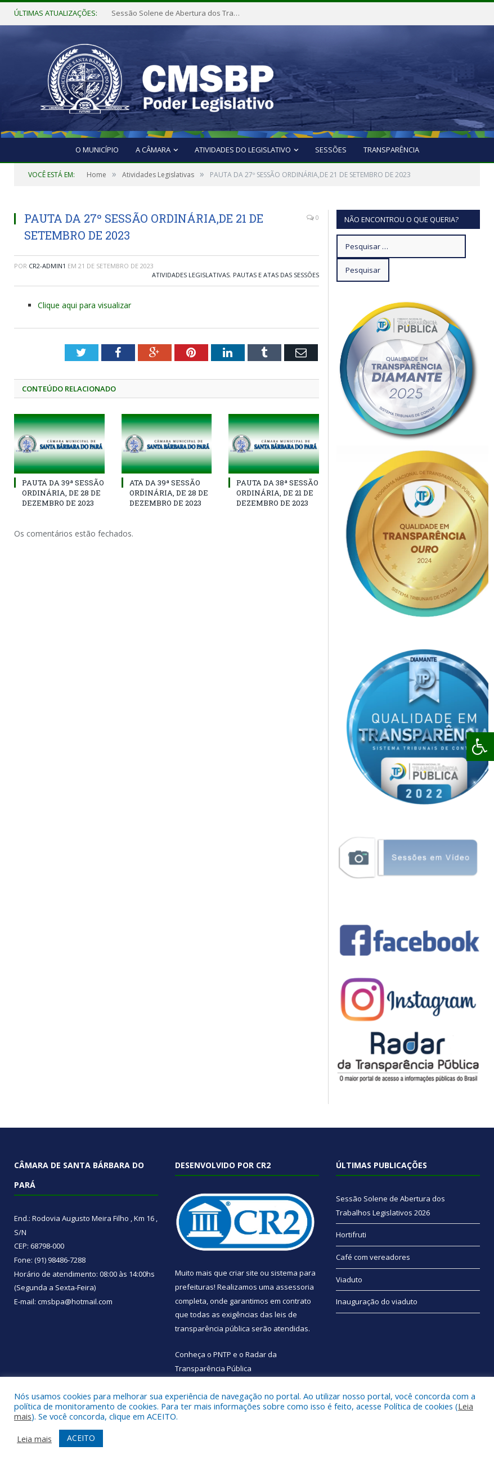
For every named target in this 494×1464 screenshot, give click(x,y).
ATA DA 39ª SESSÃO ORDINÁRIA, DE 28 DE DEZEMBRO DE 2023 (168, 493)
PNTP (222, 1354)
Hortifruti (351, 1234)
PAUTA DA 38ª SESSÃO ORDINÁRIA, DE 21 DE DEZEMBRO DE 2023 (277, 493)
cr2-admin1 (47, 266)
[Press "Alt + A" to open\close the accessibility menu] (480, 746)
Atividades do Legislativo (243, 150)
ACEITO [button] (81, 1438)
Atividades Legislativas (191, 275)
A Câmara (153, 150)
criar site (243, 1273)
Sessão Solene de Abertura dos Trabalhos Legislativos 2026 (178, 13)
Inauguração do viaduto (376, 1301)
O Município (97, 150)
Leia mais (34, 1439)
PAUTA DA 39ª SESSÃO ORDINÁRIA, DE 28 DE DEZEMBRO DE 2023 (63, 493)
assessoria (295, 1287)
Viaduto (349, 1279)
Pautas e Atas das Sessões (276, 275)
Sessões (331, 150)
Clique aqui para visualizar (84, 305)
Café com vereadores (373, 1257)
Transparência (391, 150)
